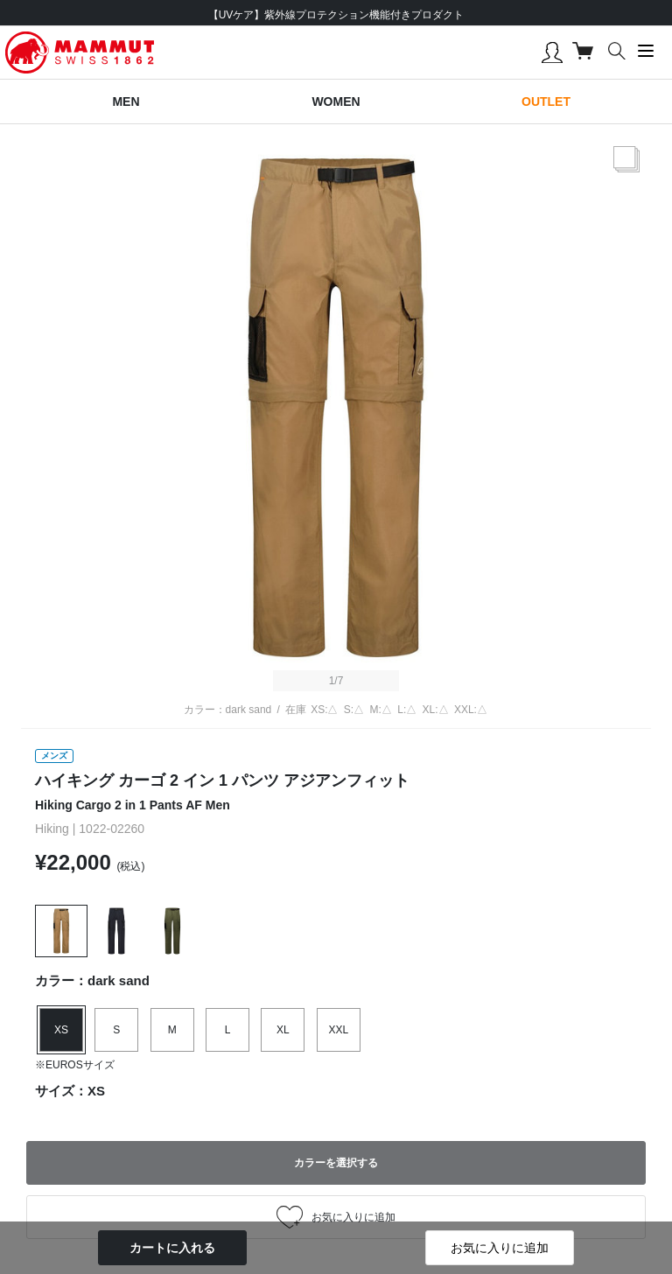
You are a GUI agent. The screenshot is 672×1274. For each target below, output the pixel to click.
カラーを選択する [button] (336, 1163)
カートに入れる (172, 1248)
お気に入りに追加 (500, 1248)
